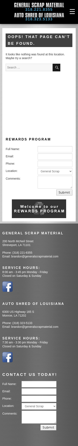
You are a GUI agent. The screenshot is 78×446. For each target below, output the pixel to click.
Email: (10, 156)
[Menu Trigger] (72, 11)
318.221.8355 (39, 9)
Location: (12, 171)
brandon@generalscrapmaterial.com (34, 256)
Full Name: (13, 149)
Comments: (13, 178)
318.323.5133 (39, 19)
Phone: (10, 163)
